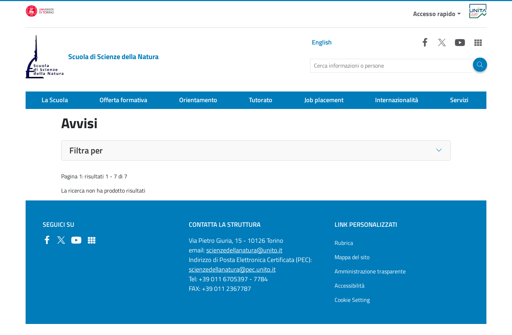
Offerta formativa (123, 100)
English (322, 42)
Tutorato (260, 100)
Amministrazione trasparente (370, 271)
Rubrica (344, 243)
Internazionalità (396, 100)
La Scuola (55, 100)
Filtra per (86, 150)
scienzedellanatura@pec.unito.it (232, 269)
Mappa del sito (352, 257)
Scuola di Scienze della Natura (92, 56)
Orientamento (198, 100)
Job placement (323, 100)
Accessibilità (349, 285)
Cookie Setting (352, 299)
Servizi (459, 100)
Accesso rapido (434, 14)
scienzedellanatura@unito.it (244, 250)
